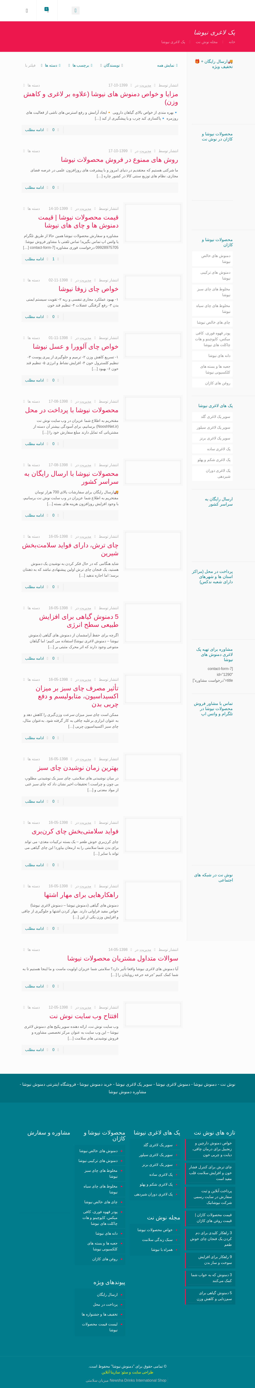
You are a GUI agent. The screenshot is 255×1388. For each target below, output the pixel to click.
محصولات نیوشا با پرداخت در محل (71, 410)
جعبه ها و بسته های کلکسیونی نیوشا (215, 369)
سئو (125, 1372)
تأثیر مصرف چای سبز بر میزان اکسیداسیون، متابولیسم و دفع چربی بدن (77, 696)
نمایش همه (168, 65)
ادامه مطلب (34, 130)
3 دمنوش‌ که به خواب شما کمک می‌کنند (211, 1278)
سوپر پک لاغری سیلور (213, 427)
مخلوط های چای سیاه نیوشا (213, 309)
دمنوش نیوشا (122, 1366)
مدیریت (145, 85)
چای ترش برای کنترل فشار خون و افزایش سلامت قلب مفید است (210, 1173)
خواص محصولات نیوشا (155, 1230)
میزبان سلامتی (97, 1380)
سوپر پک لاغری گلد (215, 417)
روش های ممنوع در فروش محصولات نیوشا (119, 159)
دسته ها (50, 65)
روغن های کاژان (217, 383)
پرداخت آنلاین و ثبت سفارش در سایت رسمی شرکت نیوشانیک (213, 1197)
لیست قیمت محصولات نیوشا (100, 1327)
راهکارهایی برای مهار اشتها (81, 894)
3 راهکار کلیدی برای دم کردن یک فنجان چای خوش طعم (211, 1239)
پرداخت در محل (105, 1304)
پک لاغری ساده (218, 449)
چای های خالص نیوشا (213, 322)
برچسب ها (80, 65)
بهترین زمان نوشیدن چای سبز (77, 767)
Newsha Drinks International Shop (138, 1380)
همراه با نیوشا (162, 1250)
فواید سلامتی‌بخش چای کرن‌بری (75, 831)
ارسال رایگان (107, 1295)
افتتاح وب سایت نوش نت (83, 1016)
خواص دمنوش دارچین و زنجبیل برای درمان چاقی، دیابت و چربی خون (212, 1149)
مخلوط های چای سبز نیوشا (213, 292)
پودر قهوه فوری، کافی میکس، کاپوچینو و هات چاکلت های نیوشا (212, 339)
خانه (232, 42)
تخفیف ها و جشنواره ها (100, 1314)
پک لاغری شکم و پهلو (214, 460)
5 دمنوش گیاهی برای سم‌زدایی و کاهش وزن (214, 1296)
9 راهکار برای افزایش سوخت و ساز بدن (215, 1260)
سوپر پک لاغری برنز (215, 438)
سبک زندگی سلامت (157, 1240)
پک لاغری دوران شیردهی (218, 473)
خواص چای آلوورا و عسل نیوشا (75, 346)
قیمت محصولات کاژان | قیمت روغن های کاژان (213, 1218)
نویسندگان (111, 65)
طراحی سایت (142, 1372)
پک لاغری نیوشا (173, 42)
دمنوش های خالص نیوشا (215, 259)
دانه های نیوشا (219, 356)
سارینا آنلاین (111, 1372)
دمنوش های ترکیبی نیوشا (215, 275)
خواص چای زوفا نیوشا (88, 288)
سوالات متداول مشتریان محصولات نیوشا (122, 958)
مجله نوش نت (207, 42)
